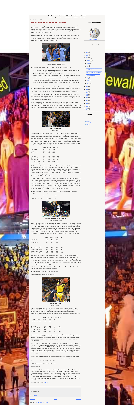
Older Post (78, 399)
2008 (87, 105)
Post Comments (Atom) (42, 402)
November (89, 60)
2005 (87, 109)
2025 (87, 52)
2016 (87, 92)
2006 (87, 108)
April (88, 78)
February (89, 81)
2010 (87, 101)
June (88, 66)
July (88, 65)
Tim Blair (88, 121)
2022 (87, 57)
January (88, 83)
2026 (87, 51)
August (88, 63)
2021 (87, 84)
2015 (87, 94)
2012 (87, 98)
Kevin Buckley (89, 122)
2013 (87, 97)
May (88, 77)
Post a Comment (33, 395)
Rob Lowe (88, 124)
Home (55, 399)
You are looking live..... (91, 75)
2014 (87, 95)
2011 (87, 100)
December (89, 58)
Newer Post (32, 399)
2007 (87, 106)
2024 (87, 54)
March (88, 80)
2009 (87, 103)
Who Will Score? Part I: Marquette (93, 72)
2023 (87, 55)
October (88, 61)
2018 (87, 89)
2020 (87, 86)
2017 (87, 91)
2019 (87, 88)
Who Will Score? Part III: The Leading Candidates (48, 22)
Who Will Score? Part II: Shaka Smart (94, 70)
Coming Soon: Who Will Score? (93, 74)
